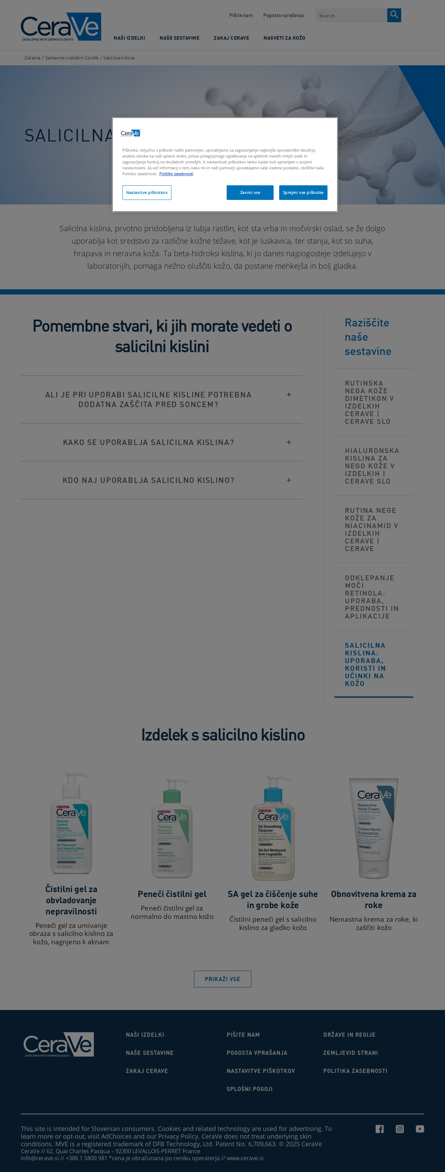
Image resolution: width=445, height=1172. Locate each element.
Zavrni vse (250, 192)
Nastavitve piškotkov (147, 192)
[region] (225, 164)
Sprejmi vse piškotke (303, 192)
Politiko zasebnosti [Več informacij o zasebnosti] (176, 173)
